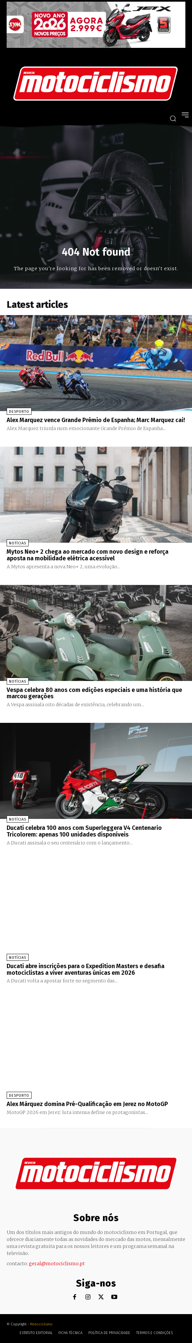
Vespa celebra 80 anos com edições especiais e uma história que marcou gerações (94, 693)
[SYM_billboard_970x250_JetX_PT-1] (96, 46)
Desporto (19, 411)
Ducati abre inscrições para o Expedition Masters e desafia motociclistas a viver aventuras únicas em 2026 (85, 969)
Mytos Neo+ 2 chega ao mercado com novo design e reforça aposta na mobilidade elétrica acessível (87, 555)
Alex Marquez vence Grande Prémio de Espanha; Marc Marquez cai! (96, 420)
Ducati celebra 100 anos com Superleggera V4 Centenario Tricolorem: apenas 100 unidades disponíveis (84, 831)
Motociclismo (41, 1324)
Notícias (17, 543)
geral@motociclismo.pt (57, 1264)
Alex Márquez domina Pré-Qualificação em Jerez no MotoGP (87, 1104)
